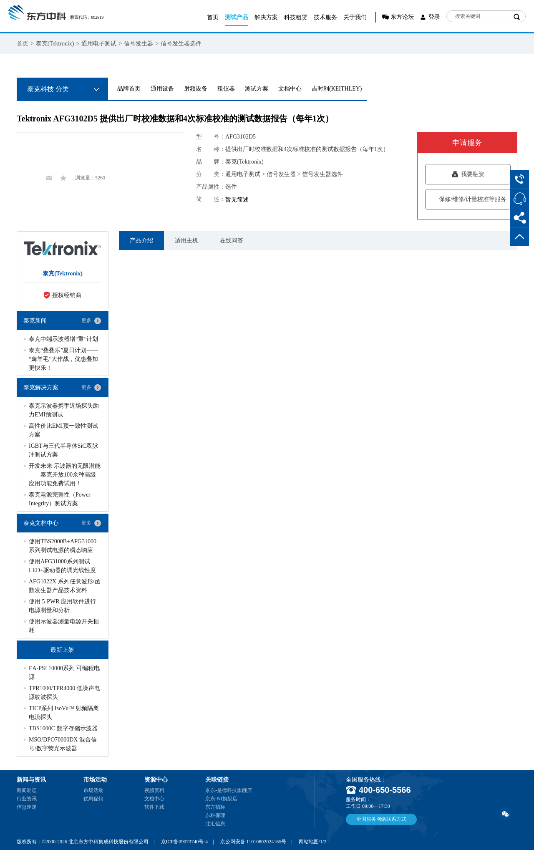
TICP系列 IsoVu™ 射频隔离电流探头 (64, 712)
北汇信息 (215, 824)
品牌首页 (129, 89)
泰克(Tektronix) (55, 43)
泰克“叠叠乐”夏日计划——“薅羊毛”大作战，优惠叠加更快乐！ (63, 359)
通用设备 (162, 89)
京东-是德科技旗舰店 (228, 790)
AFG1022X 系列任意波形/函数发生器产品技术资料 (65, 585)
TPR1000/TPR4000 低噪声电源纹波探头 (64, 692)
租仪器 (226, 89)
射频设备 (195, 89)
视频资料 (154, 790)
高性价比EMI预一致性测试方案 (63, 430)
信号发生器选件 (181, 43)
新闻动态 (27, 790)
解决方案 (266, 17)
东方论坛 (402, 17)
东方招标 (215, 807)
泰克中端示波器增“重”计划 (63, 339)
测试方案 (256, 89)
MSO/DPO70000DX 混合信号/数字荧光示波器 (63, 744)
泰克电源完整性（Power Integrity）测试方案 (60, 499)
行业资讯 (27, 799)
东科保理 (215, 815)
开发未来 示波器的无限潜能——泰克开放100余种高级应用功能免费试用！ (65, 475)
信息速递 (27, 807)
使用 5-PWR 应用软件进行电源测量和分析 (62, 605)
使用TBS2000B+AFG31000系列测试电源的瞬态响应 (62, 545)
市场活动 (93, 790)
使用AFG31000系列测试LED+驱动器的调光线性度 (62, 565)
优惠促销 (93, 799)
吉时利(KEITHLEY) (337, 89)
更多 (86, 320)
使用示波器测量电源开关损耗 (64, 625)
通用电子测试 (98, 43)
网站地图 (309, 842)
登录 (434, 17)
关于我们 (355, 17)
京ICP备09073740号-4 (184, 842)
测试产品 (236, 17)
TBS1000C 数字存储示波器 (63, 728)
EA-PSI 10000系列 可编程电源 (64, 672)
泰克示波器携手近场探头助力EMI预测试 (64, 410)
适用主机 (186, 240)
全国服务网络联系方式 (381, 819)
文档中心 (290, 89)
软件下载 (154, 807)
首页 (213, 17)
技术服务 (325, 17)
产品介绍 (141, 240)
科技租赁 (295, 17)
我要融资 (467, 174)
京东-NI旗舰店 (221, 799)
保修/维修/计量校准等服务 (467, 199)
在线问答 (231, 240)
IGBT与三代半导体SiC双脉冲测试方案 (63, 450)
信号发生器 (138, 43)
